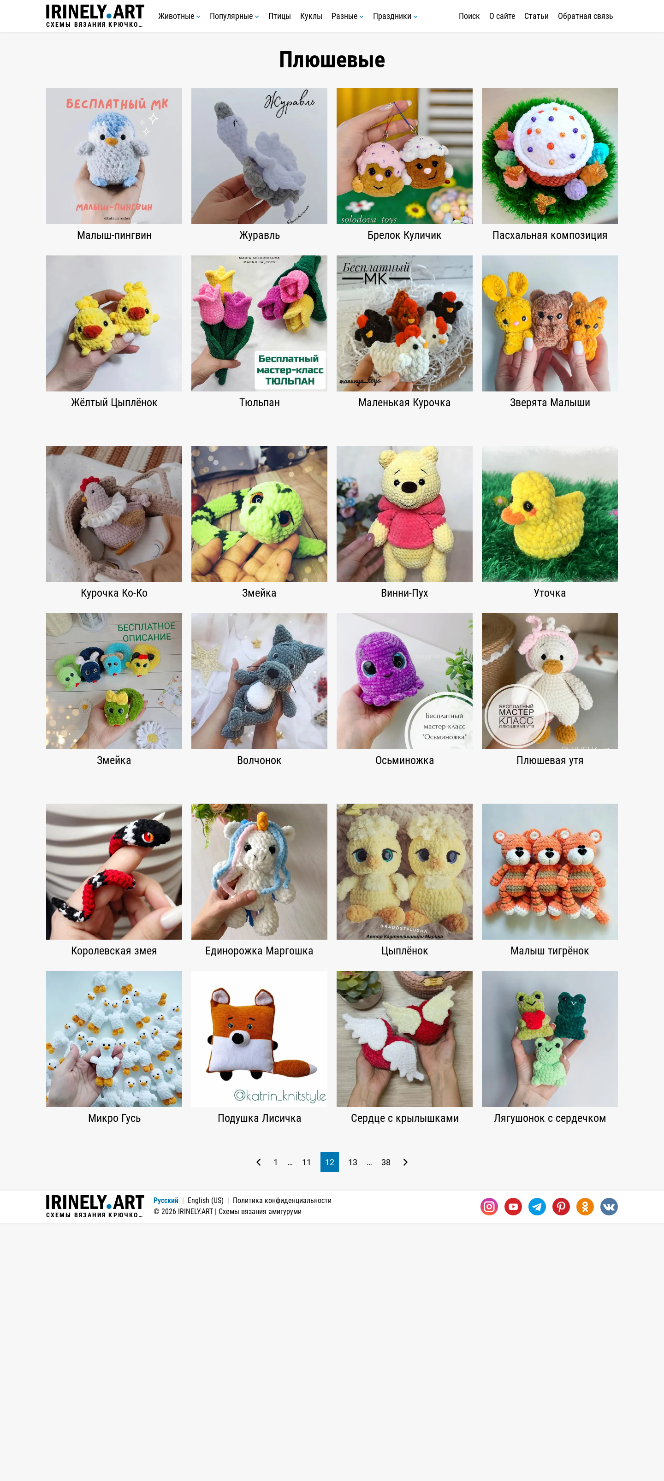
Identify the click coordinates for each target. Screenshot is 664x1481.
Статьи (536, 16)
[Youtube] (513, 1465)
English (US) (206, 1458)
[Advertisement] (332, 492)
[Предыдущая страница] (258, 1420)
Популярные (234, 16)
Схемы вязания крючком (95, 16)
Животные (179, 16)
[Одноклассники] (585, 1465)
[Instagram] (489, 1465)
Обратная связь (585, 16)
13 (352, 1420)
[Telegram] (537, 1465)
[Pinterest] (561, 1465)
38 (386, 1420)
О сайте (502, 16)
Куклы (311, 16)
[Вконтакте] (609, 1465)
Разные (348, 16)
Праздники (395, 16)
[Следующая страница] (405, 1420)
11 (306, 1420)
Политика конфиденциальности (282, 1458)
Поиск (469, 16)
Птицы (279, 16)
